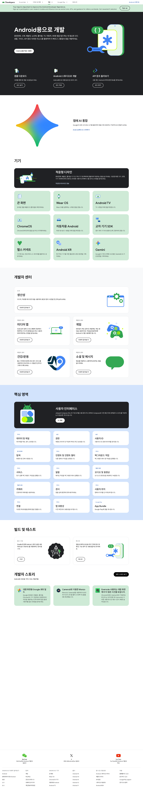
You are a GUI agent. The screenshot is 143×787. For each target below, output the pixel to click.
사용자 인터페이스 (66, 409)
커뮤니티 (74, 2)
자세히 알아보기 (25, 308)
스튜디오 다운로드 (101, 782)
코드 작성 (59, 85)
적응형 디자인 (64, 172)
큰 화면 (21, 203)
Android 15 (76, 774)
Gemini (100, 250)
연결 (18, 506)
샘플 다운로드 (20, 76)
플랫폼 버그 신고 (124, 774)
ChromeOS (24, 226)
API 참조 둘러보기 (101, 76)
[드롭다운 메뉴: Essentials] (28, 2)
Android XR (64, 250)
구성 (21, 559)
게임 (78, 324)
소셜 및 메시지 (84, 357)
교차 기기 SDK (104, 226)
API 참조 (98, 779)
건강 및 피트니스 (30, 779)
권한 (58, 438)
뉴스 (3, 785)
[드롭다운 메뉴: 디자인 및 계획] (43, 2)
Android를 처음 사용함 (24, 51)
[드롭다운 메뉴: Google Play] (67, 2)
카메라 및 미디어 (30, 782)
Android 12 (76, 782)
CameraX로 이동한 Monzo (73, 589)
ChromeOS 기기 (53, 779)
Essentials (22, 2)
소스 (3, 782)
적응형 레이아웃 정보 (62, 183)
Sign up (125, 8)
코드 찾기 (98, 85)
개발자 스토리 (24, 574)
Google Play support (125, 779)
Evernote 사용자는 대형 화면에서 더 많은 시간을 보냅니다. (113, 590)
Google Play (61, 2)
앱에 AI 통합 (80, 121)
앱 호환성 (60, 506)
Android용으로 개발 (39, 29)
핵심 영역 (21, 394)
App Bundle (100, 506)
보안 (3, 779)
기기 (17, 161)
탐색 (18, 455)
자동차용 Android (67, 226)
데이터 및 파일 (22, 438)
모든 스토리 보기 (121, 574)
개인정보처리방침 (30, 785)
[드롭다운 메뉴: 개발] (52, 2)
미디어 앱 (22, 324)
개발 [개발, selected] (49, 2)
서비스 (19, 472)
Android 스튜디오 (134, 2)
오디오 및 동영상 (102, 472)
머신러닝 (28, 776)
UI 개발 (60, 420)
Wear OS (62, 203)
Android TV (103, 203)
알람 (58, 472)
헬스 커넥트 (24, 250)
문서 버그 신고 (123, 776)
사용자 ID (99, 438)
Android (4, 774)
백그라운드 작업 (102, 455)
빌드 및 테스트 (25, 529)
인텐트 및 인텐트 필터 (65, 455)
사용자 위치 (100, 489)
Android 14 (76, 776)
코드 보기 (20, 85)
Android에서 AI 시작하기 (81, 130)
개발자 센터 (23, 277)
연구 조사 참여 (123, 782)
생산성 (21, 295)
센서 (58, 489)
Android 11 (76, 785)
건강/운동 (23, 357)
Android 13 (76, 779)
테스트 (80, 559)
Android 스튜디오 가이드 (103, 774)
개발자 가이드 (99, 776)
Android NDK (100, 785)
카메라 (19, 489)
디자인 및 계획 (37, 2)
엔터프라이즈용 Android (9, 776)
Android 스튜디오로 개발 (64, 76)
